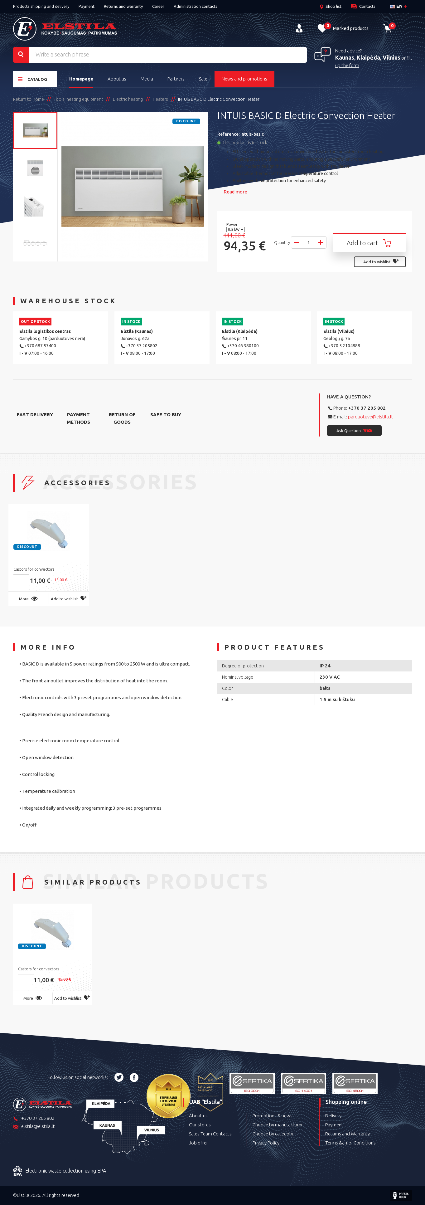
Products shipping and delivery (41, 6)
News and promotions (244, 78)
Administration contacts (195, 6)
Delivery (333, 1115)
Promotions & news (272, 1115)
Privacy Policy (266, 1142)
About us (117, 78)
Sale (203, 78)
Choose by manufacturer (278, 1124)
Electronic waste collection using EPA (59, 1171)
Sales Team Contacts (210, 1133)
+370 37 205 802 (367, 408)
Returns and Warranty (347, 1133)
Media (147, 78)
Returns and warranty (123, 6)
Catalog (32, 79)
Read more (235, 191)
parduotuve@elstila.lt (370, 416)
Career (158, 6)
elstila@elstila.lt (34, 1127)
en (396, 6)
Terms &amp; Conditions (350, 1142)
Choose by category (273, 1133)
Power (232, 224)
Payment (86, 6)
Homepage (81, 78)
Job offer (198, 1142)
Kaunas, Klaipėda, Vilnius (367, 57)
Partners (176, 78)
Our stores (200, 1124)
